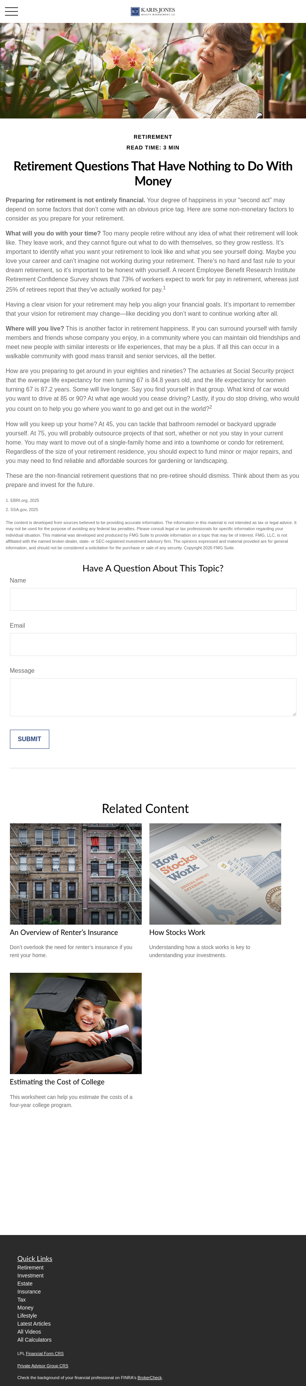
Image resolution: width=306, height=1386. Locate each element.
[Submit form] (29, 739)
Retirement (31, 1267)
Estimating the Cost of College (57, 1082)
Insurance (29, 1292)
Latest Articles (34, 1324)
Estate (25, 1284)
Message (22, 670)
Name (18, 580)
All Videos (29, 1332)
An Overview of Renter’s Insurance (64, 932)
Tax (22, 1300)
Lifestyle (27, 1316)
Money (26, 1308)
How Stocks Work (177, 932)
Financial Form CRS (45, 1353)
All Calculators (35, 1340)
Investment (31, 1275)
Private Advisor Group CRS (43, 1365)
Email (17, 625)
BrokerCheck (150, 1377)
